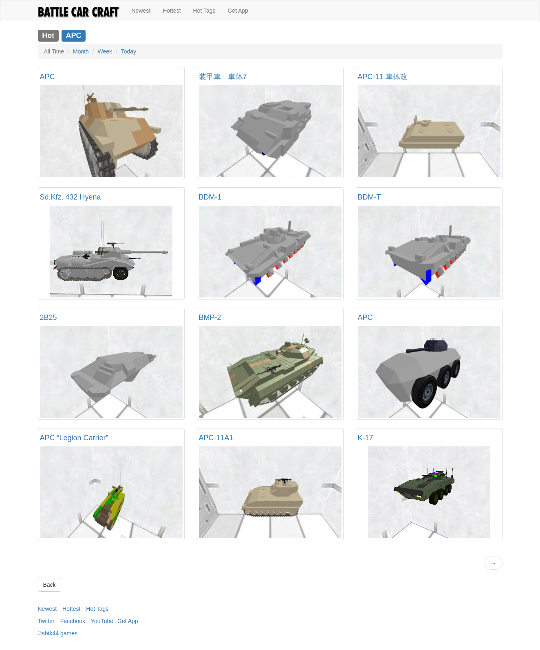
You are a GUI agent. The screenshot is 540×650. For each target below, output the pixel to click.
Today (128, 51)
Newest (141, 10)
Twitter (46, 621)
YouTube (102, 621)
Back (49, 584)
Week (105, 51)
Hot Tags (204, 10)
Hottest (172, 10)
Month (81, 51)
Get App (238, 10)
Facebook (72, 621)
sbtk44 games (59, 633)
